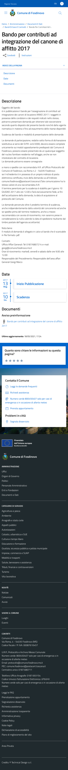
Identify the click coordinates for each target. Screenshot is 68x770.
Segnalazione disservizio (13, 702)
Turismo (5, 572)
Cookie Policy (8, 720)
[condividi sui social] (9, 55)
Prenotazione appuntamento (16, 697)
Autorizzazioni (8, 529)
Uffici (4, 471)
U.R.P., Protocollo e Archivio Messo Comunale (23, 652)
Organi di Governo (10, 476)
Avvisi (4, 602)
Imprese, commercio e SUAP (15, 553)
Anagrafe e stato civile (12, 520)
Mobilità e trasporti (11, 557)
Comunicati (7, 597)
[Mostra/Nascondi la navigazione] (6, 12)
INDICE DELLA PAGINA (34, 65)
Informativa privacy (11, 716)
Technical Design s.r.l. (22, 762)
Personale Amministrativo (14, 485)
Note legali (7, 725)
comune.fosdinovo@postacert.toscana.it (26, 666)
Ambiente (6, 515)
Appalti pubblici (9, 525)
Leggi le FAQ (8, 692)
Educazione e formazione (14, 543)
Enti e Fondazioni (10, 490)
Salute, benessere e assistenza (17, 562)
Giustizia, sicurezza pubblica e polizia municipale (24, 548)
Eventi (5, 622)
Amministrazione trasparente (16, 711)
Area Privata (8, 746)
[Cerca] (60, 13)
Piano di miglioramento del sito (17, 734)
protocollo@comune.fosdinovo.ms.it (25, 662)
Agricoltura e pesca (11, 511)
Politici (5, 481)
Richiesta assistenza (11, 706)
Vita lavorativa (9, 576)
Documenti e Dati (10, 495)
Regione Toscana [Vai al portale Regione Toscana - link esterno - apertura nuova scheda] (10, 3)
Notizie (5, 592)
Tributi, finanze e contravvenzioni (17, 567)
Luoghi (5, 618)
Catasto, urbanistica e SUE (14, 534)
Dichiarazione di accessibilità (15, 730)
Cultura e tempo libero (12, 539)
